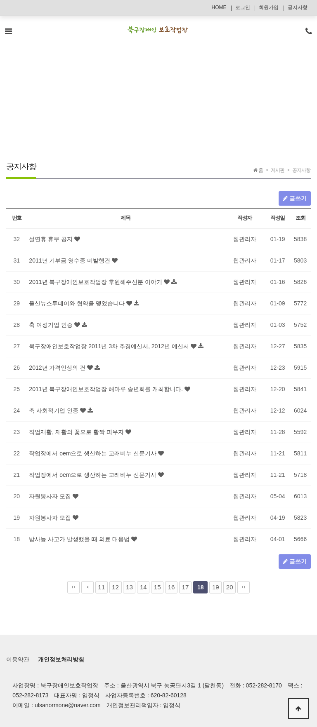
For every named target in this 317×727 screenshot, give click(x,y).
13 (129, 587)
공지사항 (298, 7)
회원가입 (269, 7)
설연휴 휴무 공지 (51, 239)
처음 (73, 587)
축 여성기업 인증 (51, 324)
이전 (87, 587)
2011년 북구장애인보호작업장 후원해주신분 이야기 (96, 282)
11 (101, 587)
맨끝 (243, 587)
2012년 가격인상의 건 (58, 367)
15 (157, 587)
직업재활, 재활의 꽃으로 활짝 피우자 (77, 432)
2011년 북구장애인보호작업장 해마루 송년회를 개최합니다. (106, 389)
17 (185, 587)
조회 (300, 218)
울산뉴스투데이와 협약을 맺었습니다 (77, 303)
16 (171, 587)
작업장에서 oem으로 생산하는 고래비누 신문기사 (93, 453)
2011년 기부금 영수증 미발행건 (70, 260)
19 (215, 587)
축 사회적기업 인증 (54, 410)
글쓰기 (295, 198)
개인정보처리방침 (61, 659)
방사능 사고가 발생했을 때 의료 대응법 (80, 539)
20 (229, 587)
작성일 (277, 218)
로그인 (242, 7)
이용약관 (17, 659)
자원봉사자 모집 (51, 496)
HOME (219, 7)
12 (115, 587)
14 (143, 587)
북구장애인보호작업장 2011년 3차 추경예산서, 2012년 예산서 (109, 346)
